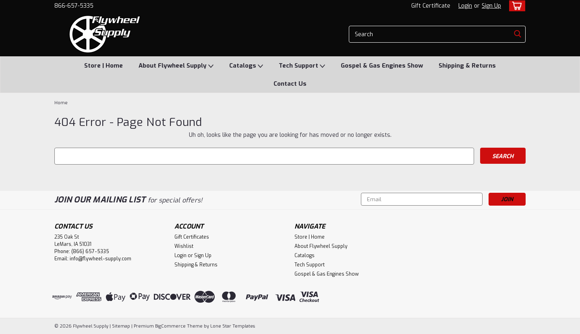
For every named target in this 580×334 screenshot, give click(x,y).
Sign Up (491, 6)
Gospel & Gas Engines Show (382, 66)
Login (465, 6)
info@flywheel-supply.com (100, 259)
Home (61, 103)
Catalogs (246, 66)
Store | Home (103, 66)
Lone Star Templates (232, 326)
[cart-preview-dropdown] (515, 5)
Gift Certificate (430, 6)
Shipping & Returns (467, 66)
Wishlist (183, 246)
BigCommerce (170, 326)
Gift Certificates (191, 237)
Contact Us (290, 84)
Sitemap (121, 326)
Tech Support (302, 66)
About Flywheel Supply (176, 66)
